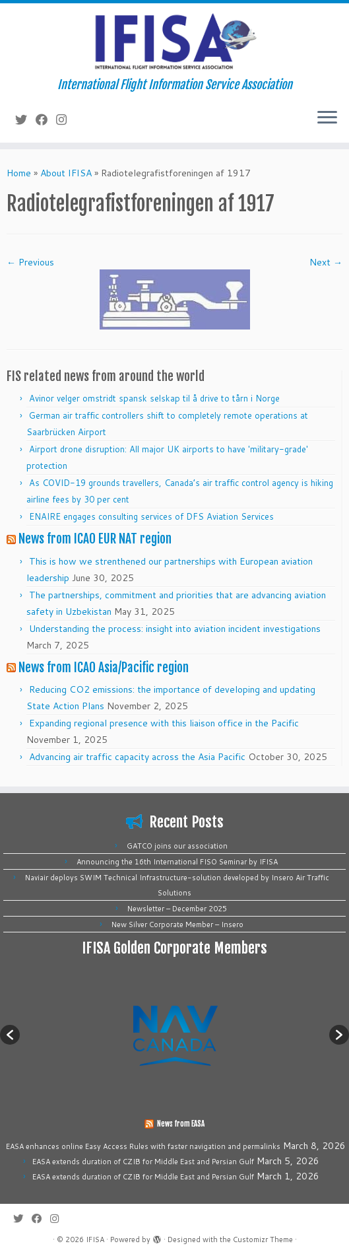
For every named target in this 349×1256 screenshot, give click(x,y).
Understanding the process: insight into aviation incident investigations (175, 628)
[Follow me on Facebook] (46, 119)
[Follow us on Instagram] (65, 119)
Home (19, 173)
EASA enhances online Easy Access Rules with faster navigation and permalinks (143, 1146)
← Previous (30, 262)
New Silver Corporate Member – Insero (177, 924)
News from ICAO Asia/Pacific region (103, 668)
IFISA (95, 1239)
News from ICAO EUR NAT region (95, 539)
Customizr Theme (263, 1239)
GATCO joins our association (177, 846)
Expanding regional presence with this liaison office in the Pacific (164, 723)
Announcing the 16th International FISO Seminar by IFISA (177, 861)
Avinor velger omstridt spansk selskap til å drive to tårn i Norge (154, 398)
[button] (10, 1035)
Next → (325, 262)
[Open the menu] (327, 119)
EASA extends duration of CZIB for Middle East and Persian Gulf (143, 1161)
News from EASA (181, 1124)
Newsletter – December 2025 (177, 908)
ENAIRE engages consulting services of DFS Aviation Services (151, 516)
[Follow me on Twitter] (25, 119)
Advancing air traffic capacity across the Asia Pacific (137, 756)
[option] (174, 1035)
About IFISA (66, 173)
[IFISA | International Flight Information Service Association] (174, 40)
